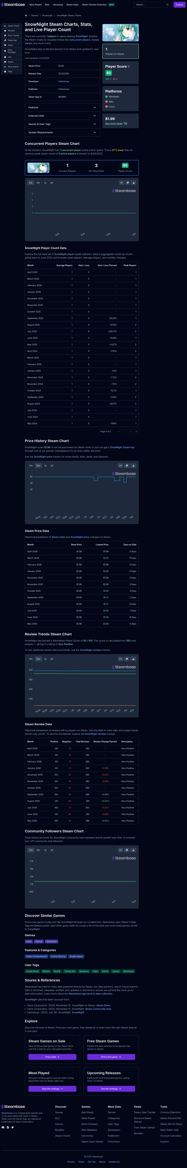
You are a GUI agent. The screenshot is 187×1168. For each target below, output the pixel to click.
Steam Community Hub (98, 1008)
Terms (81, 1162)
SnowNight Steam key (122, 447)
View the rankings (52, 1088)
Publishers (113, 1135)
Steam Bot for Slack (171, 1124)
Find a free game (111, 1057)
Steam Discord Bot (170, 1118)
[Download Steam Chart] (133, 182)
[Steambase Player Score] (129, 66)
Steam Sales (72, 4)
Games (34, 15)
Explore (179, 4)
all (51, 182)
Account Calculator (170, 1135)
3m (38, 182)
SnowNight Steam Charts (69, 15)
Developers (114, 1129)
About (102, 1162)
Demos (59, 1124)
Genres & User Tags (62, 124)
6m (38, 465)
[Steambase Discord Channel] (2, 1127)
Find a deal (52, 1057)
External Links (62, 115)
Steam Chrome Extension (94, 4)
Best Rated (87, 1112)
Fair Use (92, 1162)
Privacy (71, 1162)
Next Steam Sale (169, 1129)
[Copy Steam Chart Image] (127, 182)
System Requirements (62, 132)
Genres (112, 1112)
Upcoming (58, 4)
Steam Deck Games (92, 1141)
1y (45, 182)
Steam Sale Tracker (145, 1112)
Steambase (6, 1113)
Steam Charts (62, 1135)
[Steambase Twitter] (12, 1127)
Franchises (114, 1141)
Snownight (47, 15)
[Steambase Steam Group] (8, 1127)
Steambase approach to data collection (90, 993)
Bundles (59, 1129)
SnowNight (82, 36)
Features (62, 107)
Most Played (35, 4)
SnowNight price (43, 456)
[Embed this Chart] (121, 182)
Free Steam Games (144, 1127)
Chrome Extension (170, 1112)
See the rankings (111, 1088)
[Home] (26, 15)
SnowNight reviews (91, 650)
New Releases (89, 1129)
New (47, 4)
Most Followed (90, 1124)
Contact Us (114, 1162)
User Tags (113, 1124)
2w (30, 182)
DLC (57, 1118)
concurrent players (79, 39)
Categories (114, 1118)
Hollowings (63, 81)
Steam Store (103, 1005)
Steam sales (58, 537)
